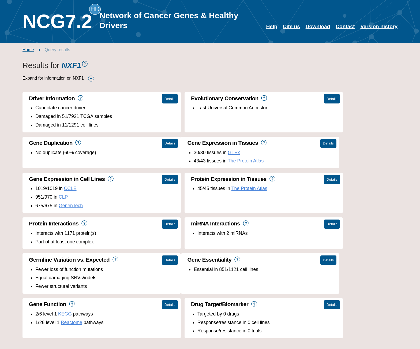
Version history (379, 26)
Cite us (291, 26)
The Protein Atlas (87, 161)
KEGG (189, 241)
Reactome (195, 250)
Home (28, 49)
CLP (187, 161)
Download (318, 26)
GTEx (75, 152)
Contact (345, 26)
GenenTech (194, 169)
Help (272, 26)
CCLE (194, 152)
